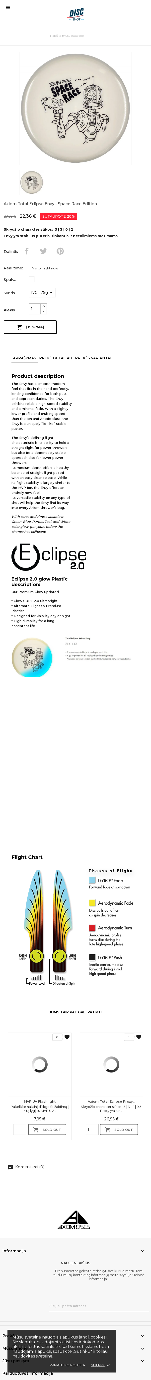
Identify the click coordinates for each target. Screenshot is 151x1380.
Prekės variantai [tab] (93, 358)
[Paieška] (75, 35)
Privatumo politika (67, 1365)
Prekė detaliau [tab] (55, 358)
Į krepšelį (30, 327)
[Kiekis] (35, 308)
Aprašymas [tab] (24, 358)
